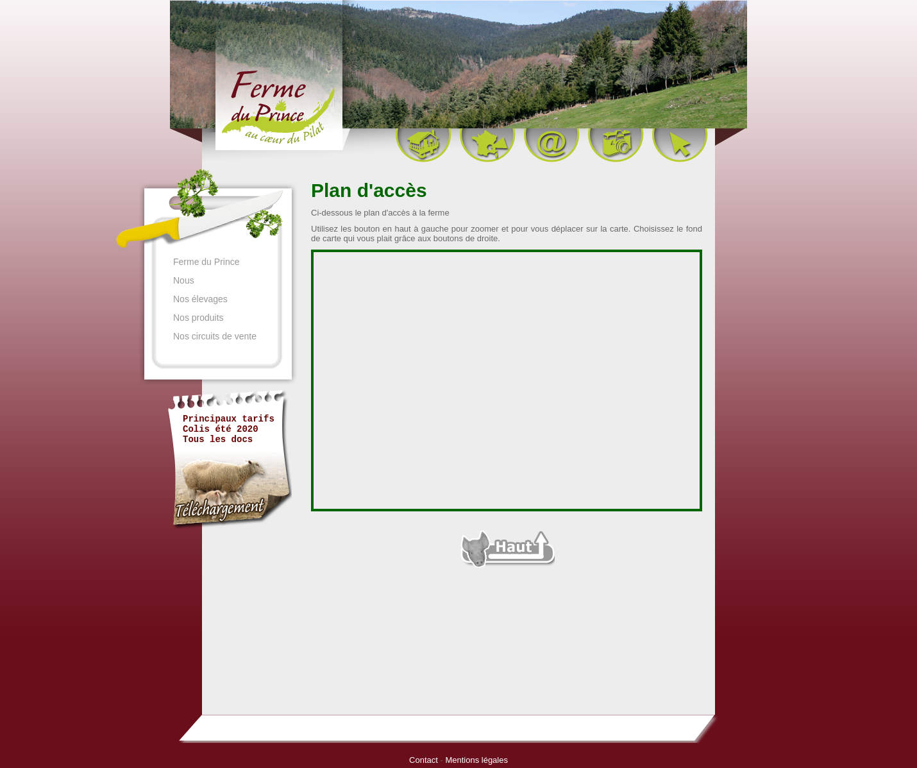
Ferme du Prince (206, 261)
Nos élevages (200, 298)
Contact (423, 760)
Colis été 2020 (220, 429)
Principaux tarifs (228, 419)
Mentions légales (476, 760)
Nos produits (198, 316)
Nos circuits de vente (215, 335)
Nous (183, 279)
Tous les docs (218, 439)
